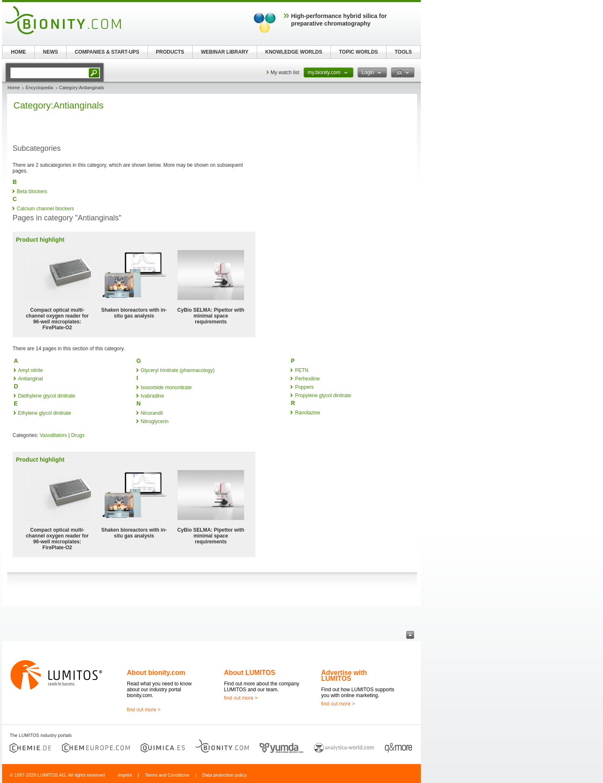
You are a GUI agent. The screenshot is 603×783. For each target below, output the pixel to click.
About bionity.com (156, 672)
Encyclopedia (39, 87)
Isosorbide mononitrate (166, 387)
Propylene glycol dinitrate (323, 395)
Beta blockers (32, 191)
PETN (301, 370)
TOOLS (403, 52)
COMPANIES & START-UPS (107, 52)
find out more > (143, 710)
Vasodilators (53, 435)
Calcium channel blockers (45, 209)
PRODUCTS (170, 52)
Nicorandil (152, 413)
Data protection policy (224, 775)
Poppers (304, 387)
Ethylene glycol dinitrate (44, 413)
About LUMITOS (249, 672)
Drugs (78, 435)
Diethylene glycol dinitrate (46, 396)
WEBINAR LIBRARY (225, 52)
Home (14, 87)
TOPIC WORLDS (358, 52)
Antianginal (30, 379)
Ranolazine (307, 413)
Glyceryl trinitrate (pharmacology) (178, 370)
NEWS (50, 52)
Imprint (125, 775)
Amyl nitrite (30, 370)
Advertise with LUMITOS (344, 675)
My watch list (285, 72)
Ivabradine (152, 396)
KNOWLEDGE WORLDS (293, 52)
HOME (18, 52)
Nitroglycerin (155, 421)
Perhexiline (307, 379)
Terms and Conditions (167, 775)
